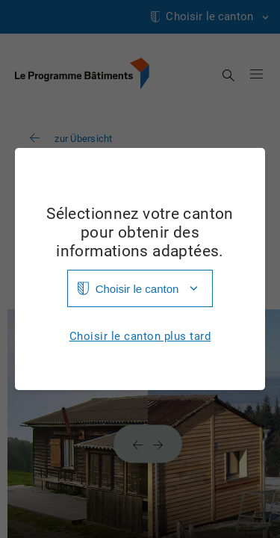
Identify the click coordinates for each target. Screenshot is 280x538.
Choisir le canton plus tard (140, 336)
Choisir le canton (137, 288)
